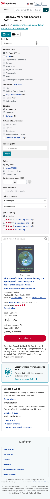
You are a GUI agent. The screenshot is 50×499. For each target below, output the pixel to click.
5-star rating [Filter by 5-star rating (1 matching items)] (17, 229)
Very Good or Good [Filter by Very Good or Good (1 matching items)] (14, 94)
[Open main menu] (6, 10)
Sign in (37, 4)
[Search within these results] (25, 238)
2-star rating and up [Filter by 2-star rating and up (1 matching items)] (20, 219)
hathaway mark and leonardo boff (28, 25)
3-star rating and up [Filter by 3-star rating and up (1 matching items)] (20, 223)
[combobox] (28, 10)
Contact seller (9, 308)
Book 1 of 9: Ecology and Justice (17, 285)
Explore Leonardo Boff (26, 379)
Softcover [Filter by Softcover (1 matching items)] (9, 116)
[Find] (46, 10)
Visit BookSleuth (11, 413)
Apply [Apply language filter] (7, 154)
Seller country (9, 206)
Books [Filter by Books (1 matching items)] (8, 56)
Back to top (25, 442)
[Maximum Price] (22, 182)
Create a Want (10, 399)
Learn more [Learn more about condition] (17, 84)
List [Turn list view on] (6, 34)
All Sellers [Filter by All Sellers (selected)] (10, 216)
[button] (45, 238)
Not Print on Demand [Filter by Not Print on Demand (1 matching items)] (14, 137)
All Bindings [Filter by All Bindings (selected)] (9, 109)
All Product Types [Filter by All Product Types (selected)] (12, 53)
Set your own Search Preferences (18, 427)
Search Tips (10, 420)
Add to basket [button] (25, 338)
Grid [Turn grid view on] (15, 34)
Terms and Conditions (40, 482)
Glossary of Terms (12, 424)
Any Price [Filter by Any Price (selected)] (8, 164)
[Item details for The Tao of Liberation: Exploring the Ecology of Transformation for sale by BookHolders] (25, 259)
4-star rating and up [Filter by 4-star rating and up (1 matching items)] (20, 226)
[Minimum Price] (8, 182)
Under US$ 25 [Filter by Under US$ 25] (10, 168)
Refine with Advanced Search (14, 28)
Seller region (9, 201)
